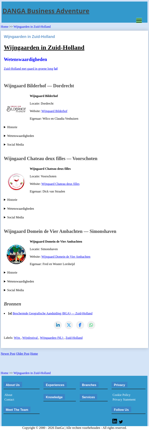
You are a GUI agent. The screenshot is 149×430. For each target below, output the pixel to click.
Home (5, 26)
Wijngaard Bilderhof (54, 111)
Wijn (17, 338)
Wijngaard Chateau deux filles (60, 184)
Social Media (15, 144)
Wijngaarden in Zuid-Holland (32, 26)
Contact (9, 400)
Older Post (22, 354)
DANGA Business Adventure (46, 10)
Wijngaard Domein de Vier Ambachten (65, 256)
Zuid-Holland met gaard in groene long (28, 68)
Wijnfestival (30, 338)
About (8, 395)
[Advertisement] (46, 365)
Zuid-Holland (74, 338)
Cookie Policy (121, 395)
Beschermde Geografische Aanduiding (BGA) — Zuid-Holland (52, 313)
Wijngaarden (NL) (52, 338)
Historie (12, 127)
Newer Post (8, 354)
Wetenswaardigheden (20, 136)
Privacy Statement (124, 400)
